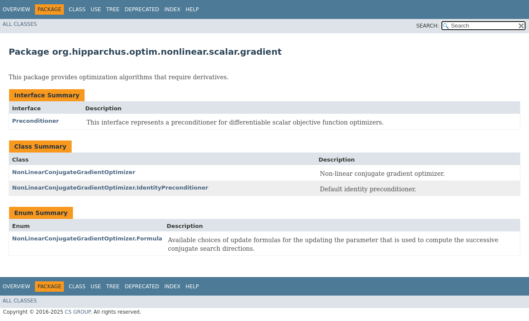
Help (192, 9)
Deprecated (142, 9)
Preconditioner (35, 121)
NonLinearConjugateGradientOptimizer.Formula (87, 238)
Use (96, 9)
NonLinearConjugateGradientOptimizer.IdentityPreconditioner (110, 187)
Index (172, 9)
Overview (16, 9)
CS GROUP (77, 312)
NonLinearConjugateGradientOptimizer (73, 172)
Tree (113, 9)
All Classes (20, 24)
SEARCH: (427, 26)
